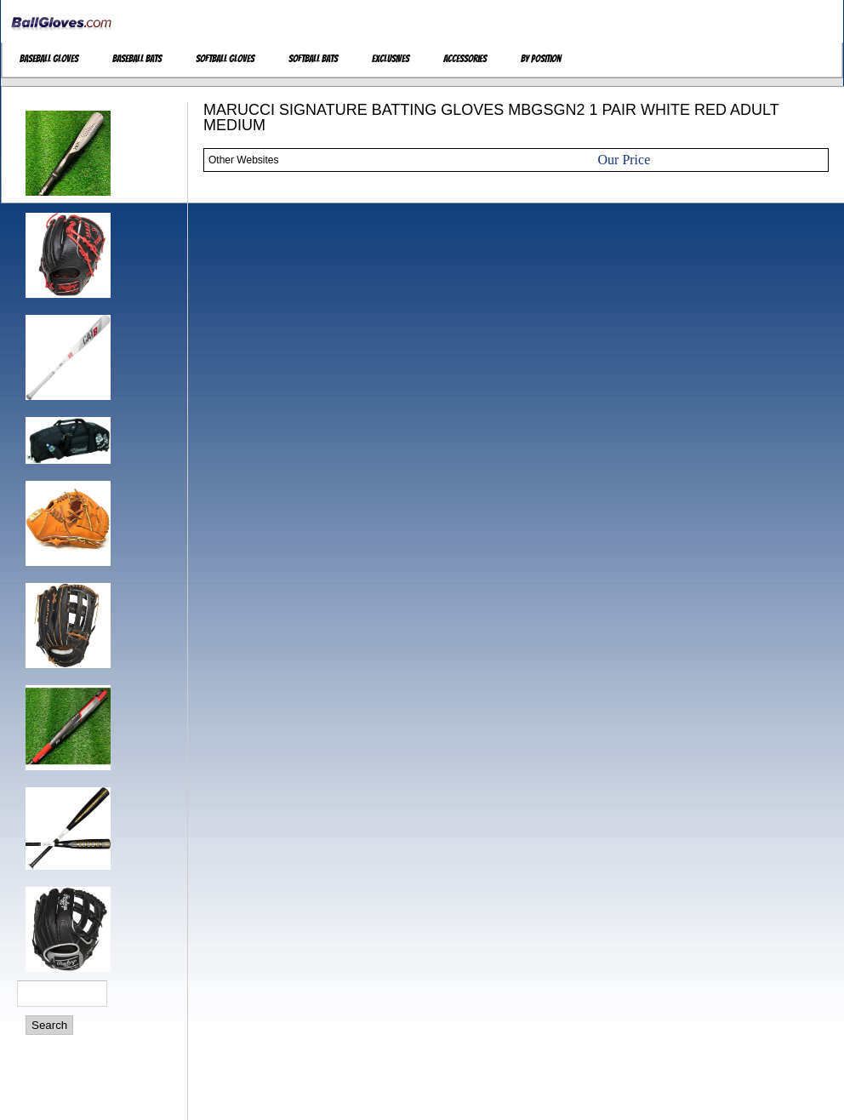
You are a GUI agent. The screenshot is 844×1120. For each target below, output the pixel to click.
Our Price (624, 159)
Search (49, 1025)
